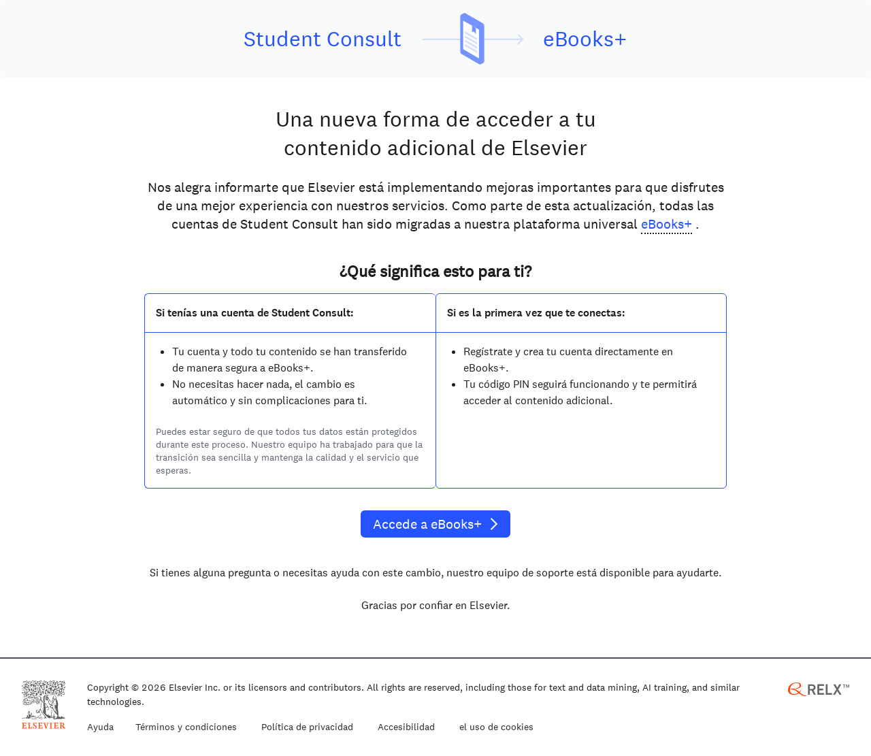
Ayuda (100, 727)
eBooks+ (666, 224)
